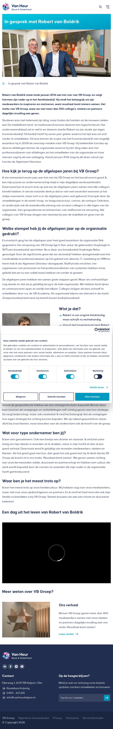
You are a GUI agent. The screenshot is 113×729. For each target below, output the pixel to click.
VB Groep (8, 718)
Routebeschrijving (18, 688)
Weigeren (21, 396)
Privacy (57, 718)
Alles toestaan (92, 396)
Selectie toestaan (57, 396)
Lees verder (66, 634)
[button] (100, 7)
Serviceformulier (93, 718)
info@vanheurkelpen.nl (21, 697)
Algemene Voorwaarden (33, 718)
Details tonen (97, 387)
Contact (8, 675)
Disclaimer (72, 718)
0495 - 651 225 (16, 692)
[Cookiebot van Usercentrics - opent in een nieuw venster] (97, 330)
